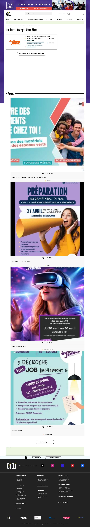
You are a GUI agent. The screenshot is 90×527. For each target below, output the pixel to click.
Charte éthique (33, 524)
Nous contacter (20, 478)
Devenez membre (62, 475)
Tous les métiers (18, 19)
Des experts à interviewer (42, 496)
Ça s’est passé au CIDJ (21, 498)
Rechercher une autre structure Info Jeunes (31, 54)
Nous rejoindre (19, 499)
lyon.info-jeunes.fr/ (30, 40)
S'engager (69, 19)
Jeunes (39, 478)
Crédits (18, 482)
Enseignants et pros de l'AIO (43, 479)
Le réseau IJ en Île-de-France (64, 488)
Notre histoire (19, 490)
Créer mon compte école (63, 480)
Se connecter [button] (83, 14)
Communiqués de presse (42, 493)
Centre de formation (42, 486)
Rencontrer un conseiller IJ (64, 491)
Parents (39, 482)
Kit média (39, 497)
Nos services (40, 475)
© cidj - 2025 (61, 524)
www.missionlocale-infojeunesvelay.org (34, 45)
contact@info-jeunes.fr (31, 47)
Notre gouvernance (20, 491)
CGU (57, 524)
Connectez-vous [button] (63, 502)
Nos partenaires (20, 497)
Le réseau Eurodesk (62, 493)
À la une (8, 19)
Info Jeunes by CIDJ (21, 503)
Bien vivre (80, 19)
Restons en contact (21, 475)
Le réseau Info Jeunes (64, 484)
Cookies (67, 524)
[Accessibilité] (26, 458)
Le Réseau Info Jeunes (16, 26)
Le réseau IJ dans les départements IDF (66, 490)
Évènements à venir (41, 494)
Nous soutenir (19, 480)
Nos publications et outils (21, 495)
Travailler (59, 19)
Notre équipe (19, 493)
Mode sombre (65, 14)
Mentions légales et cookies (43, 524)
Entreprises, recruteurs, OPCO (43, 480)
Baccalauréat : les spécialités (35, 19)
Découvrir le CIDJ (20, 486)
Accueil (8, 26)
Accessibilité (52, 524)
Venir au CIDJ (19, 479)
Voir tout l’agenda (45, 442)
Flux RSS (27, 524)
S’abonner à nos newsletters (65, 497)
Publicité (23, 524)
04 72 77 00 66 (51, 38)
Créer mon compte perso (63, 478)
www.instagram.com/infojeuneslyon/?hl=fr (35, 42)
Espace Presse (41, 491)
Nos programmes (20, 494)
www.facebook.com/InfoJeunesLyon (34, 43)
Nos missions (19, 488)
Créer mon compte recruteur (64, 479)
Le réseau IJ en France (63, 487)
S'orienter (49, 19)
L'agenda (18, 508)
